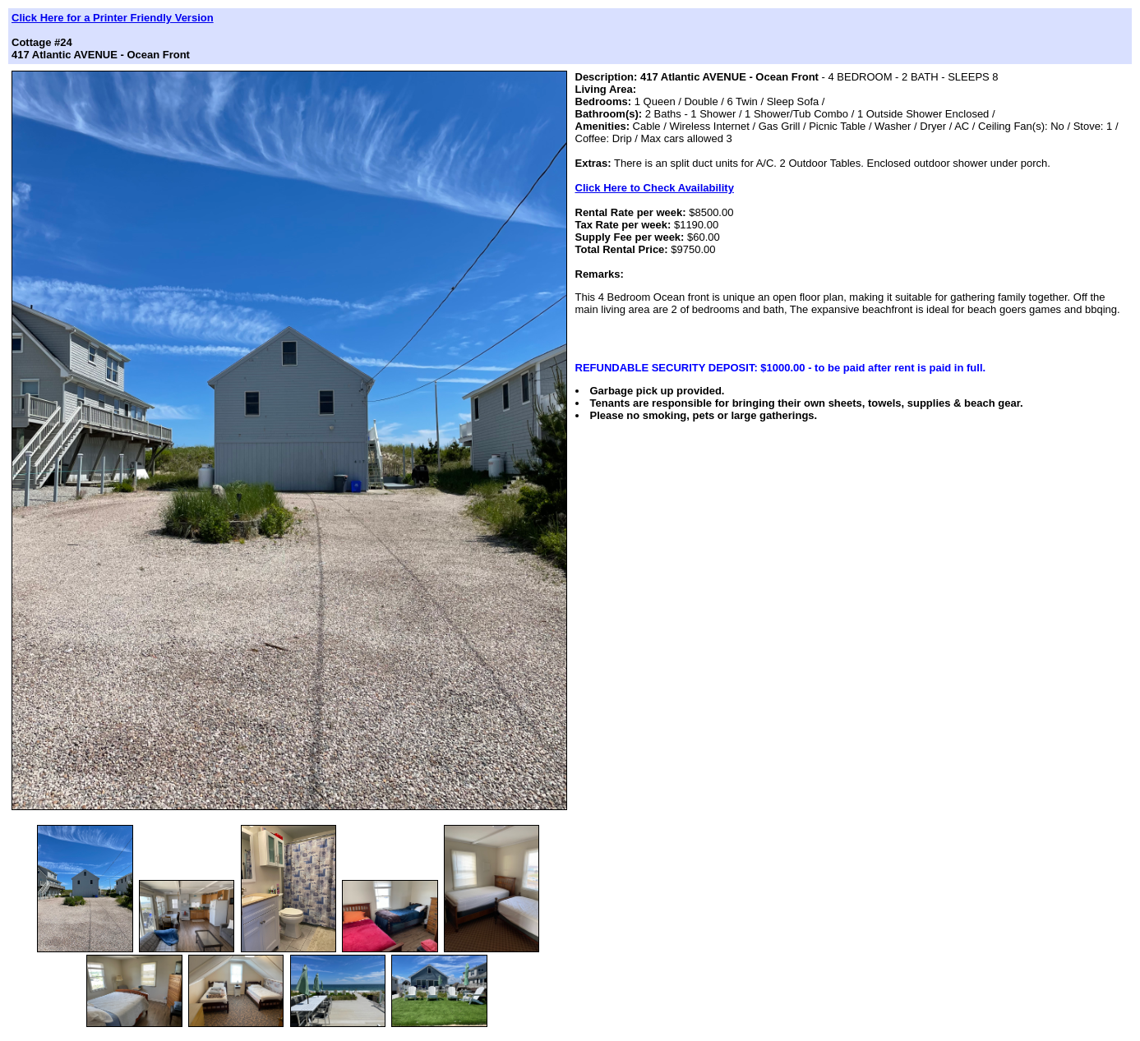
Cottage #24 (42, 42)
